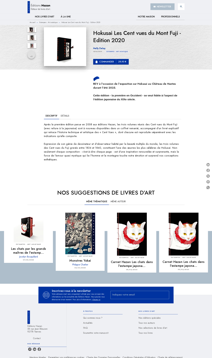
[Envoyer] (165, 295)
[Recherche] (181, 6)
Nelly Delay (99, 48)
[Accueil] (39, 6)
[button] (162, 6)
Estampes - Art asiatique (48, 22)
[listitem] (29, 349)
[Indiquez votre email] (136, 295)
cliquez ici (96, 299)
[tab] (30, 16)
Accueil (32, 22)
